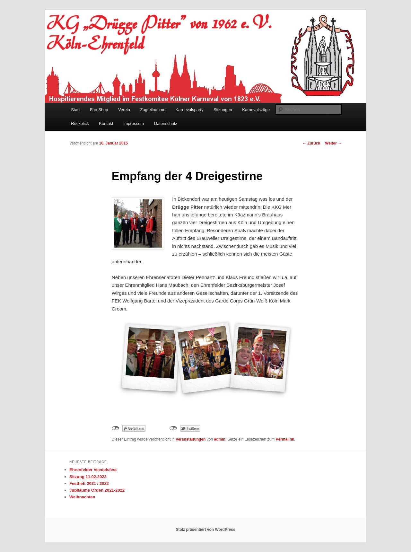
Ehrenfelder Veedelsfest (93, 469)
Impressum (133, 123)
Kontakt (106, 123)
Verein (124, 109)
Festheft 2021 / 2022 (89, 483)
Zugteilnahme (152, 109)
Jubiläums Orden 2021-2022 (97, 490)
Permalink (285, 439)
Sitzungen (223, 109)
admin (219, 439)
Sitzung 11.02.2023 (88, 476)
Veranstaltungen (191, 439)
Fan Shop (99, 109)
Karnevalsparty (190, 109)
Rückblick (80, 123)
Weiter (333, 143)
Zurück (311, 143)
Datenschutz (165, 123)
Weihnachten (82, 497)
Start (75, 109)
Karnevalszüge (256, 109)
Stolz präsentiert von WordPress (205, 529)
